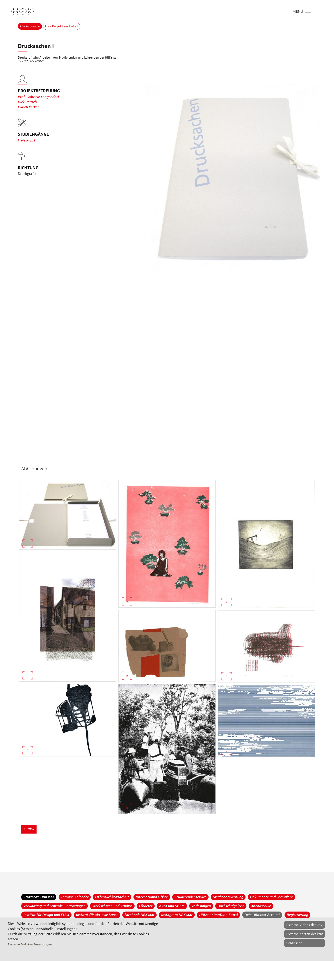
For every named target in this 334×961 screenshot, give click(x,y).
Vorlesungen (201, 906)
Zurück (28, 829)
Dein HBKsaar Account (262, 915)
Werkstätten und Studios (112, 906)
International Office (152, 897)
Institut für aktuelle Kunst (97, 915)
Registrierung (297, 915)
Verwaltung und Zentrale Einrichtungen (54, 906)
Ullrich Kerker (28, 112)
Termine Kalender (74, 897)
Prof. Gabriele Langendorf (38, 102)
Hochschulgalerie (230, 906)
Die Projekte (30, 26)
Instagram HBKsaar (177, 915)
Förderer (145, 906)
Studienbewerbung (228, 897)
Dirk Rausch (27, 107)
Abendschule (261, 906)
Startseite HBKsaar (38, 897)
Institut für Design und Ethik (46, 915)
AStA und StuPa (172, 906)
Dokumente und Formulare (271, 897)
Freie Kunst (26, 140)
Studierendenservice (190, 897)
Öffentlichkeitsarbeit (112, 897)
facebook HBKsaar (139, 915)
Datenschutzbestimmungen (30, 944)
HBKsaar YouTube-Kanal (218, 915)
